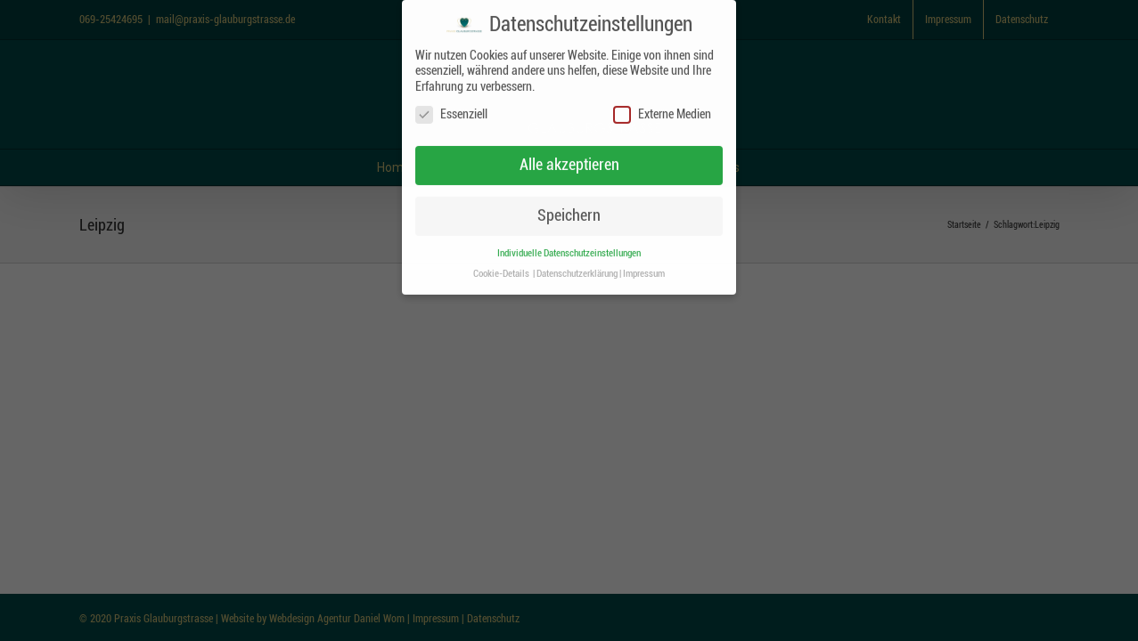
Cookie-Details (501, 273)
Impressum (644, 273)
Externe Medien (662, 114)
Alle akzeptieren (569, 164)
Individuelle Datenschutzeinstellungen (569, 252)
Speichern (569, 214)
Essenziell (451, 114)
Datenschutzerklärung (577, 273)
